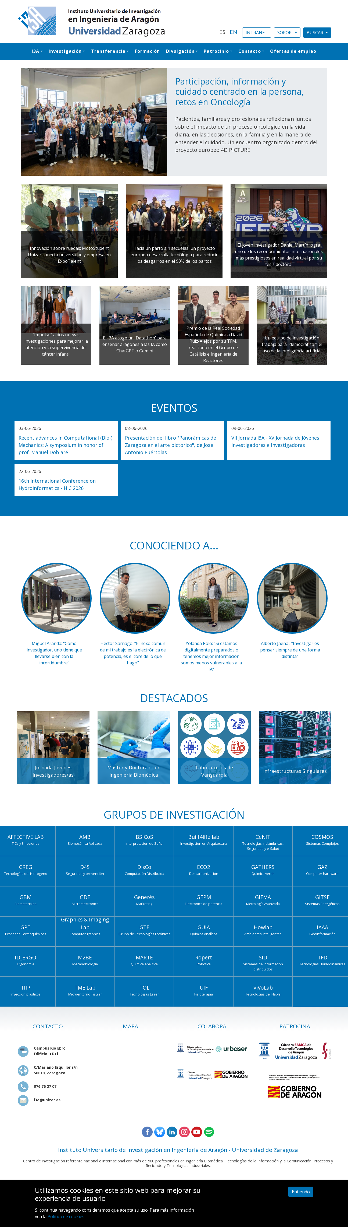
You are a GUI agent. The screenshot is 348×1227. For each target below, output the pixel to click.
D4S (85, 867)
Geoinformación (322, 933)
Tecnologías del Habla (263, 994)
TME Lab (84, 987)
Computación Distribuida (144, 873)
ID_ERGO (25, 957)
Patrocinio (216, 51)
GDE (85, 897)
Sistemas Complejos (322, 843)
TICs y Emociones (26, 843)
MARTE (144, 957)
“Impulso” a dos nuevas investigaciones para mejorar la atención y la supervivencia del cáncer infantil (56, 344)
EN (233, 32)
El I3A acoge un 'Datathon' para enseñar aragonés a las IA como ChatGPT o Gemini (134, 344)
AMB (85, 836)
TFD (322, 957)
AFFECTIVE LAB (26, 836)
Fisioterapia (203, 994)
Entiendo (301, 1192)
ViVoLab (263, 987)
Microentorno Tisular (85, 994)
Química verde (263, 873)
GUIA (204, 927)
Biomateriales (26, 903)
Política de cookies (66, 1216)
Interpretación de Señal (144, 843)
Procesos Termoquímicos (25, 933)
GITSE (322, 897)
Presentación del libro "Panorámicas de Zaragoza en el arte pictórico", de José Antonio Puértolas (170, 444)
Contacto (249, 51)
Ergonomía (25, 964)
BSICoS (144, 836)
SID (263, 957)
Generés (144, 897)
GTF (144, 927)
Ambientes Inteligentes (263, 933)
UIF (204, 987)
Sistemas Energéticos (322, 903)
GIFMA (263, 897)
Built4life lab (203, 836)
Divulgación (180, 51)
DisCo (144, 867)
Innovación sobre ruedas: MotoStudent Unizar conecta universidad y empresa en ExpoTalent (69, 254)
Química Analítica (203, 933)
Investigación (65, 51)
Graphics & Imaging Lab (85, 923)
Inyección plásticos (25, 994)
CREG (25, 867)
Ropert (203, 957)
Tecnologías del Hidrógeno (25, 873)
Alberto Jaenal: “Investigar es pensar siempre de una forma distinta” (290, 649)
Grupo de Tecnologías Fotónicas (144, 933)
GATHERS (263, 867)
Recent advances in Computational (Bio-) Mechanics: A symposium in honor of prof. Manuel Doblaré (65, 444)
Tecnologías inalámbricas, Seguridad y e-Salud (263, 846)
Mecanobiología (85, 964)
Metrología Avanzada (263, 903)
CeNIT (263, 836)
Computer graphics (85, 933)
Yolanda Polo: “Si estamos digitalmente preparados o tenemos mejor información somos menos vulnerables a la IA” (211, 656)
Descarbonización (203, 873)
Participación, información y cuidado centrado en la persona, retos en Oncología (239, 91)
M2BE (85, 957)
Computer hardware (322, 873)
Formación (147, 51)
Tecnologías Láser (144, 994)
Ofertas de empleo (293, 51)
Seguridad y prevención (85, 873)
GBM (25, 897)
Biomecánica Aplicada (85, 843)
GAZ (322, 867)
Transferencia (108, 51)
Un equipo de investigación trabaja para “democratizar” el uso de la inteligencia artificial (292, 344)
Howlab (263, 927)
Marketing (144, 903)
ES (222, 32)
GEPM (203, 897)
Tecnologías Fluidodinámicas (322, 964)
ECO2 (203, 867)
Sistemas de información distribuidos (263, 967)
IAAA (322, 927)
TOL (144, 987)
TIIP (25, 987)
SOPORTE (287, 33)
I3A (35, 51)
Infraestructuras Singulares (295, 771)
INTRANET (257, 33)
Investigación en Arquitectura (203, 843)
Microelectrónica (85, 903)
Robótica (204, 964)
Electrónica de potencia (203, 903)
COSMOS (322, 836)
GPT (25, 927)
